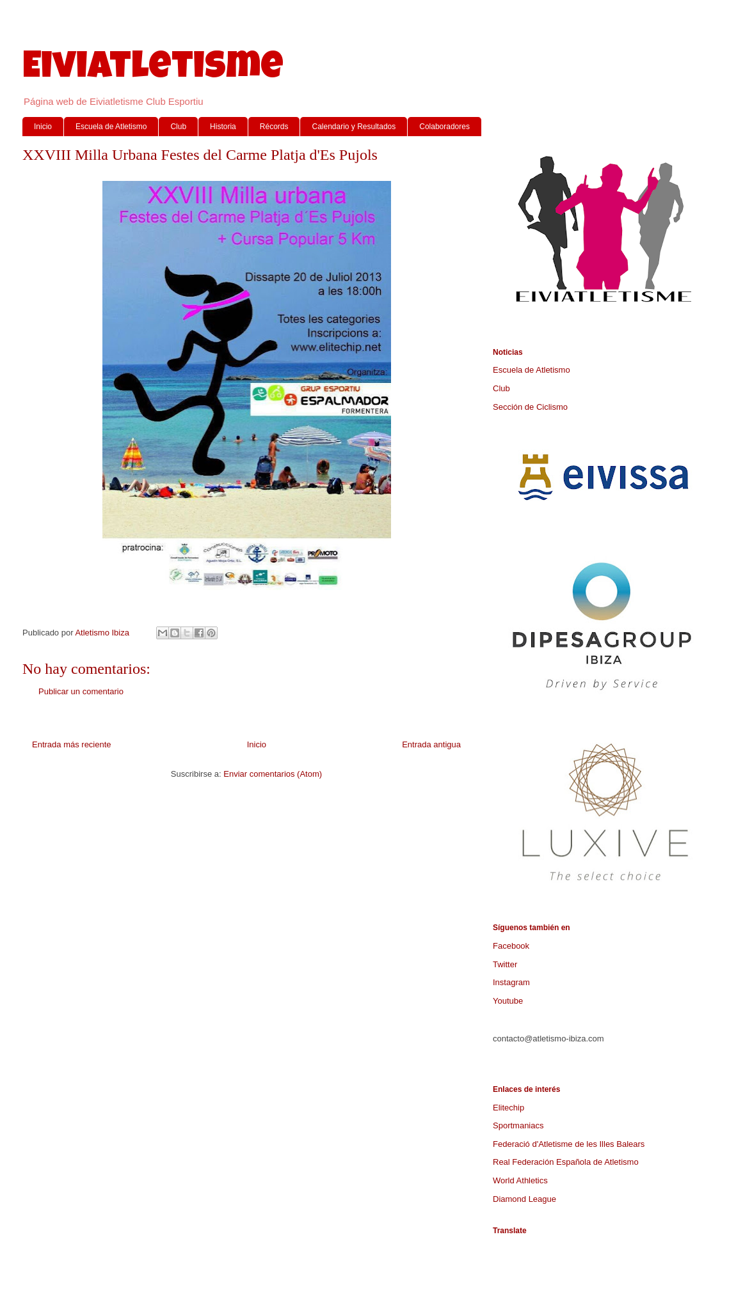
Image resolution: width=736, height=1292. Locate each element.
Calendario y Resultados (354, 126)
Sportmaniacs (518, 1125)
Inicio (43, 126)
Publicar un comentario (81, 691)
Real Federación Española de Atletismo (566, 1162)
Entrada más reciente (71, 744)
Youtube (508, 1001)
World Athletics (520, 1180)
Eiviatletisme (153, 70)
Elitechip (508, 1107)
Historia (223, 126)
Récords (274, 126)
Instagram (511, 982)
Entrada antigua (431, 744)
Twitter (505, 964)
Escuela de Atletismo (111, 126)
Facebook (511, 946)
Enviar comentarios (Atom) (272, 774)
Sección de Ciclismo (530, 407)
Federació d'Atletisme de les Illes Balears (568, 1144)
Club (178, 126)
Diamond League (524, 1199)
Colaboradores (444, 126)
